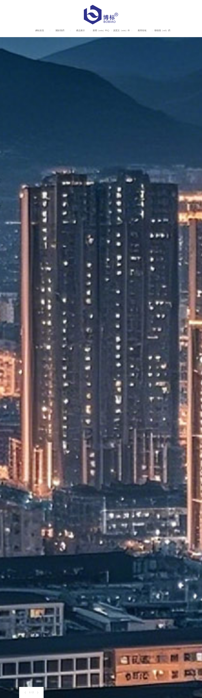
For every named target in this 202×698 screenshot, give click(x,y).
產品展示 (80, 30)
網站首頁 (39, 30)
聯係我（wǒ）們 (162, 30)
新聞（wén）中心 (101, 30)
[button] (25, 692)
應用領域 (142, 30)
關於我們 (60, 30)
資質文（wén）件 (121, 30)
